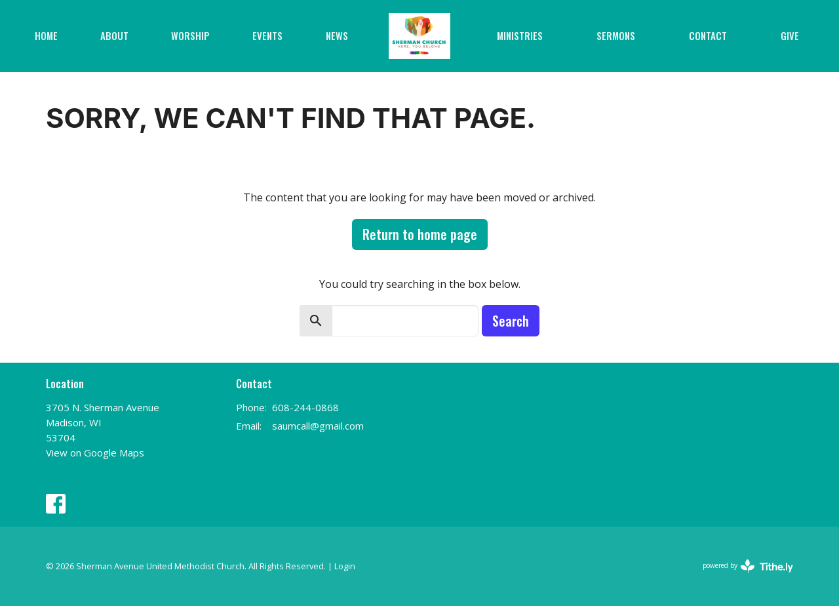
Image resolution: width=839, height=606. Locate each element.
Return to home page (419, 234)
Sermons (615, 35)
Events (267, 35)
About (114, 35)
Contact (708, 35)
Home (46, 35)
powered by (748, 566)
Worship (190, 35)
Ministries (520, 35)
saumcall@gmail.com (318, 425)
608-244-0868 (305, 407)
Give (790, 35)
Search (510, 321)
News (337, 35)
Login (344, 566)
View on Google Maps (95, 452)
